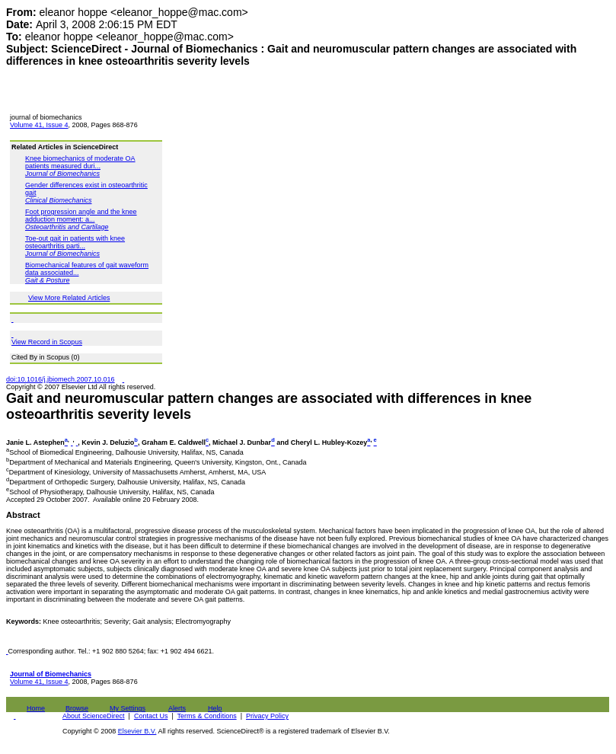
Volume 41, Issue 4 (39, 125)
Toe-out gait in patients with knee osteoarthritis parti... (75, 242)
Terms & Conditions (207, 716)
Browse (76, 708)
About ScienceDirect (93, 716)
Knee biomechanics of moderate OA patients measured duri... (80, 162)
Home (36, 708)
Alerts (177, 708)
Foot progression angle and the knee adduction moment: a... (81, 215)
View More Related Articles (69, 298)
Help (215, 708)
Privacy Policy (267, 716)
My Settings (127, 708)
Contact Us (151, 716)
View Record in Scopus (46, 342)
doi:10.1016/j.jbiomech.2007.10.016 (60, 379)
